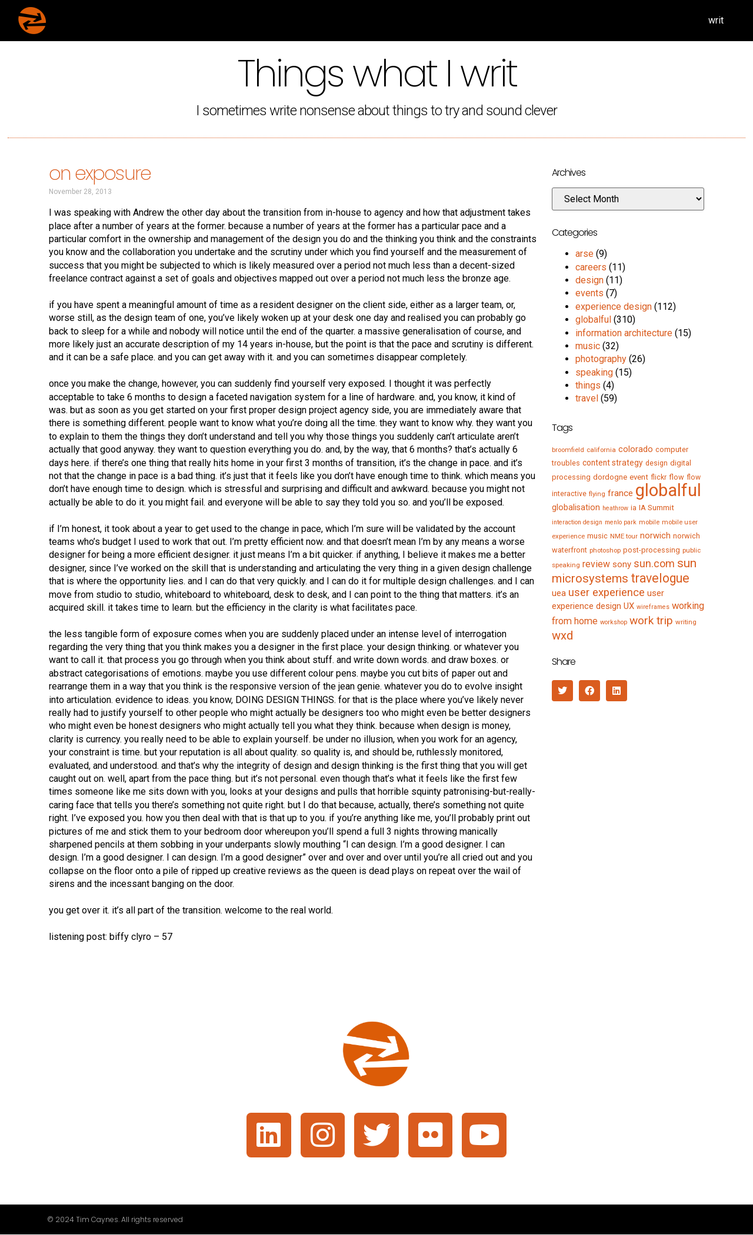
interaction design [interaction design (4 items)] (577, 522)
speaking (594, 372)
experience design (613, 306)
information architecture (623, 333)
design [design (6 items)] (656, 463)
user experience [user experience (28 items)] (606, 592)
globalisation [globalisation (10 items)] (576, 507)
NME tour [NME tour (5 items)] (624, 536)
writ (716, 20)
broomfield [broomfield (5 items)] (568, 450)
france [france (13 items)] (620, 493)
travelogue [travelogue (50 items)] (660, 578)
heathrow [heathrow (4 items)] (615, 508)
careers (591, 267)
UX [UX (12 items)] (629, 606)
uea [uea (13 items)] (559, 593)
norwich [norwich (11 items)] (655, 535)
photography (601, 358)
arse (584, 253)
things (588, 385)
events (589, 293)
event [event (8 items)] (638, 477)
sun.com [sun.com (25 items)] (654, 563)
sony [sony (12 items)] (621, 564)
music (587, 346)
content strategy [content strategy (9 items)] (612, 462)
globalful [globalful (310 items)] (668, 490)
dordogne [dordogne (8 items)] (610, 477)
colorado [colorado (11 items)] (635, 449)
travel (586, 398)
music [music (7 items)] (597, 535)
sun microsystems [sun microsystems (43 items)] (624, 570)
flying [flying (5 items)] (597, 494)
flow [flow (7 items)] (676, 477)
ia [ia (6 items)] (634, 508)
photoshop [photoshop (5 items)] (605, 550)
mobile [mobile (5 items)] (649, 522)
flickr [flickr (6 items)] (659, 477)
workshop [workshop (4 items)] (613, 622)
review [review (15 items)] (596, 564)
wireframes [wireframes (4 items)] (653, 607)
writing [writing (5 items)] (686, 622)
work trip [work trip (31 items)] (651, 620)
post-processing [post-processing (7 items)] (651, 549)
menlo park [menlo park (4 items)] (621, 522)
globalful (593, 319)
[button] (562, 690)
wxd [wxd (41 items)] (562, 635)
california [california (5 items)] (601, 450)
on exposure (100, 173)
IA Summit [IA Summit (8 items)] (656, 507)
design (589, 280)
